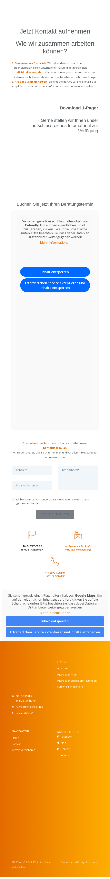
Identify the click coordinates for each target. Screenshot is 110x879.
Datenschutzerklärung (72, 864)
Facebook (66, 738)
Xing (63, 744)
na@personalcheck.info (78, 548)
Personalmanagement (70, 688)
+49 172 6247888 (55, 578)
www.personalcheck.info (78, 551)
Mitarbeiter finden (68, 676)
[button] (97, 868)
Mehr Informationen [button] (55, 243)
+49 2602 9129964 (55, 574)
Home (15, 740)
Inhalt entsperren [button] (55, 272)
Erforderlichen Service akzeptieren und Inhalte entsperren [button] (55, 285)
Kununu (64, 757)
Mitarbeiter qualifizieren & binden (77, 682)
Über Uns (62, 670)
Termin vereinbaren (24, 752)
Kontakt (16, 745)
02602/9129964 (24, 715)
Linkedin (66, 751)
